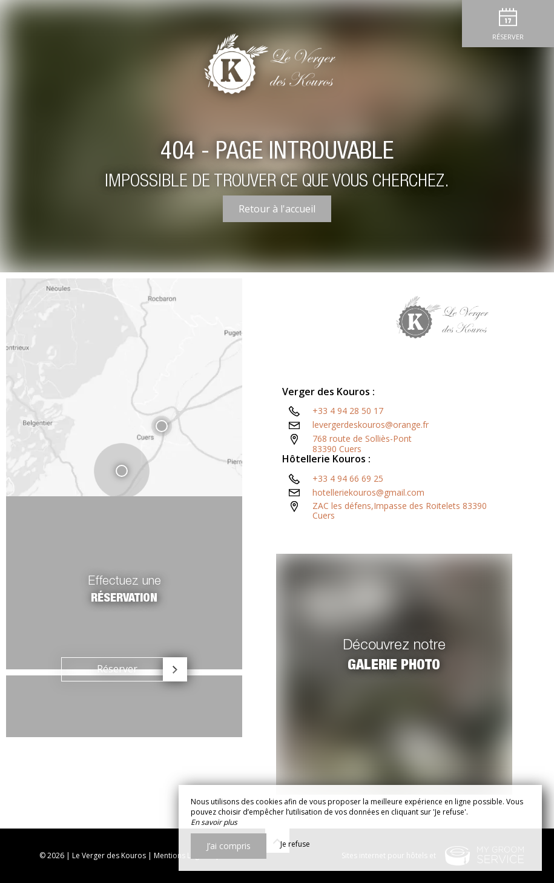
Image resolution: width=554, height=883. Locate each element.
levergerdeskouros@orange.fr (370, 452)
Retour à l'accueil (277, 208)
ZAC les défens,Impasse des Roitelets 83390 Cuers (399, 539)
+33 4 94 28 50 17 (347, 438)
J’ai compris (228, 846)
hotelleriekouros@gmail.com (368, 520)
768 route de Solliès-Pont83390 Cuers (362, 471)
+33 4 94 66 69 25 (347, 506)
